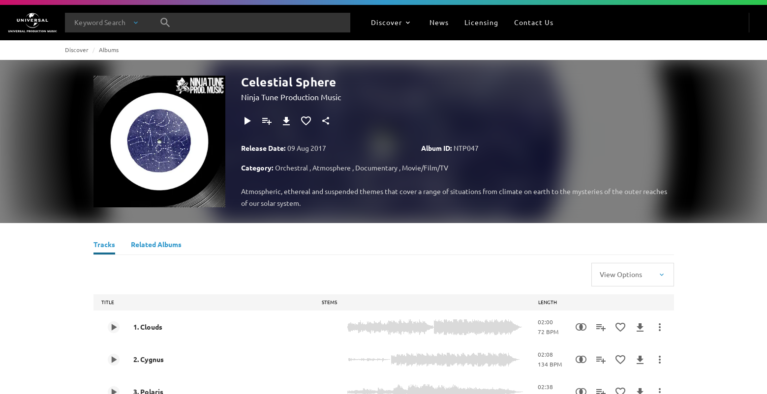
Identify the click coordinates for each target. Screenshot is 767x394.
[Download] (286, 121)
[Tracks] (104, 246)
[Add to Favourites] (306, 121)
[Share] (326, 121)
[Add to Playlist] (267, 121)
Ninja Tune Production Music (291, 97)
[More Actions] (660, 327)
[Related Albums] (156, 246)
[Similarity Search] (581, 327)
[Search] (165, 22)
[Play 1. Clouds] (113, 327)
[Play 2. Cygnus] (113, 359)
